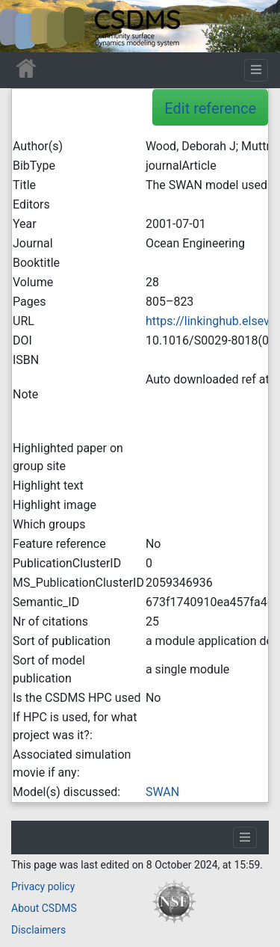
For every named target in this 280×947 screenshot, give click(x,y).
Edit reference (210, 108)
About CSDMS (44, 908)
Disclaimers (38, 930)
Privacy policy (43, 886)
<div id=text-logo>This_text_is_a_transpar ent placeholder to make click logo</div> (24, 26)
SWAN (162, 792)
